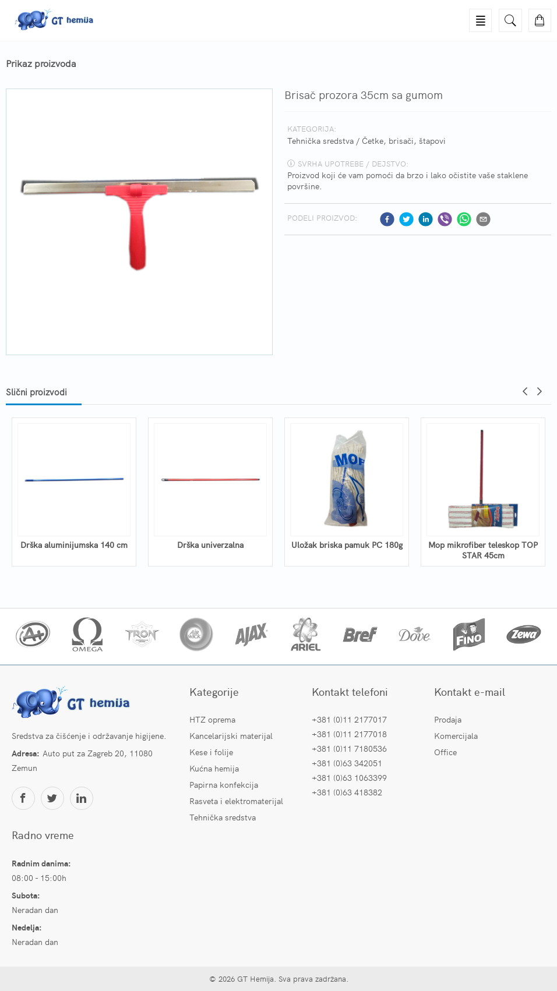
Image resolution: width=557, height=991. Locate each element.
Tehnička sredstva (320, 140)
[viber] (445, 219)
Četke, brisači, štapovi (404, 140)
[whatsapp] (464, 219)
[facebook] (387, 219)
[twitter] (406, 219)
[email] (483, 219)
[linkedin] (425, 219)
